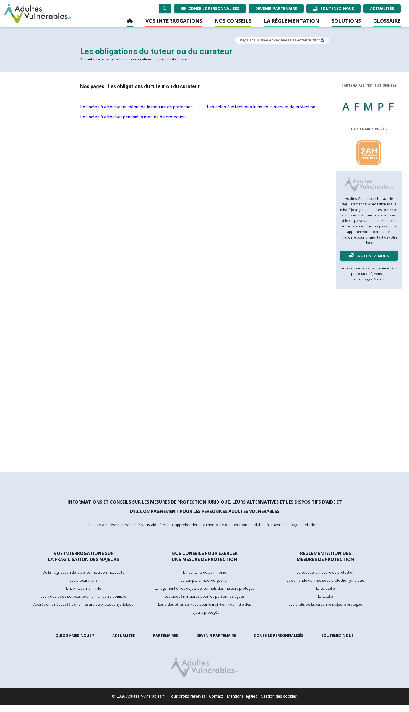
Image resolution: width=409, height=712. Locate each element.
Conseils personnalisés (279, 643)
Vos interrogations (173, 20)
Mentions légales (242, 703)
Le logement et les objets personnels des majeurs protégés (204, 593)
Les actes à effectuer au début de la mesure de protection (136, 107)
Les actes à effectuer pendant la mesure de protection (133, 117)
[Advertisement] (369, 378)
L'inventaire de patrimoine (204, 575)
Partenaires (165, 643)
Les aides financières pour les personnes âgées (204, 601)
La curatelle (325, 593)
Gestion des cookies (279, 703)
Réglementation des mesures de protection (325, 556)
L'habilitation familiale (83, 593)
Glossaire (387, 20)
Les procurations (83, 584)
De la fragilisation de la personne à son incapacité (83, 575)
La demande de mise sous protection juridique (325, 584)
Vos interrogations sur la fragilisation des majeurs (83, 556)
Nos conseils (233, 20)
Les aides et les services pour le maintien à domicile (83, 601)
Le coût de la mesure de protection (325, 575)
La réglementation (291, 20)
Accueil (130, 22)
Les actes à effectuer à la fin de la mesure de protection (261, 107)
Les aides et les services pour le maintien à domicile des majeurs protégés (205, 615)
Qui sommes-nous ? (74, 643)
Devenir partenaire (216, 643)
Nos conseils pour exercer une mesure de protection (204, 556)
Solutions (346, 20)
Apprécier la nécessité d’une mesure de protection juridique (83, 610)
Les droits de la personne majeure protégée (325, 610)
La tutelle (325, 601)
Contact (216, 703)
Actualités (124, 643)
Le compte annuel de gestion (204, 584)
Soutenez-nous (338, 643)
